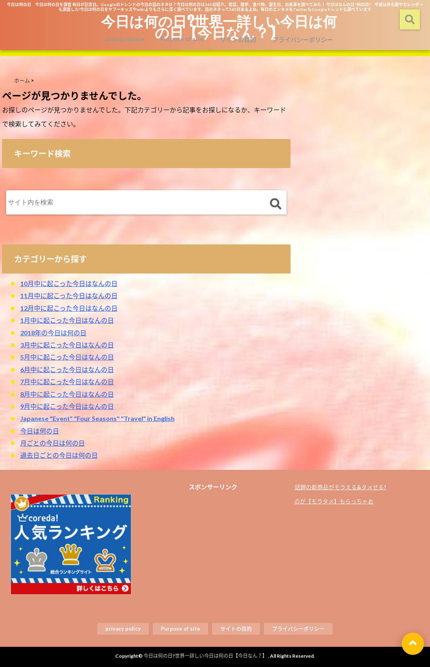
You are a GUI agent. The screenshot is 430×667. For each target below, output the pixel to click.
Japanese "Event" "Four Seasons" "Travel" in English (97, 418)
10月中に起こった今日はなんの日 (69, 283)
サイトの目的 (238, 39)
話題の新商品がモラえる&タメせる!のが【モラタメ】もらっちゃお (340, 494)
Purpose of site (182, 38)
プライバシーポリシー (302, 39)
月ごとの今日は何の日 (52, 443)
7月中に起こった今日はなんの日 (67, 381)
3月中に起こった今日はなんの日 (67, 345)
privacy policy (124, 38)
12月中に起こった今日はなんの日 (69, 308)
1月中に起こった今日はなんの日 (67, 320)
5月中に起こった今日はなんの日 (67, 357)
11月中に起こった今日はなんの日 (69, 295)
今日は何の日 (39, 431)
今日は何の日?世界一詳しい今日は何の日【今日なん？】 (219, 26)
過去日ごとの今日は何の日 (59, 455)
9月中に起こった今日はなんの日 (67, 406)
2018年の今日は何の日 (53, 333)
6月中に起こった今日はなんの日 (67, 369)
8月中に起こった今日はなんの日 (67, 394)
